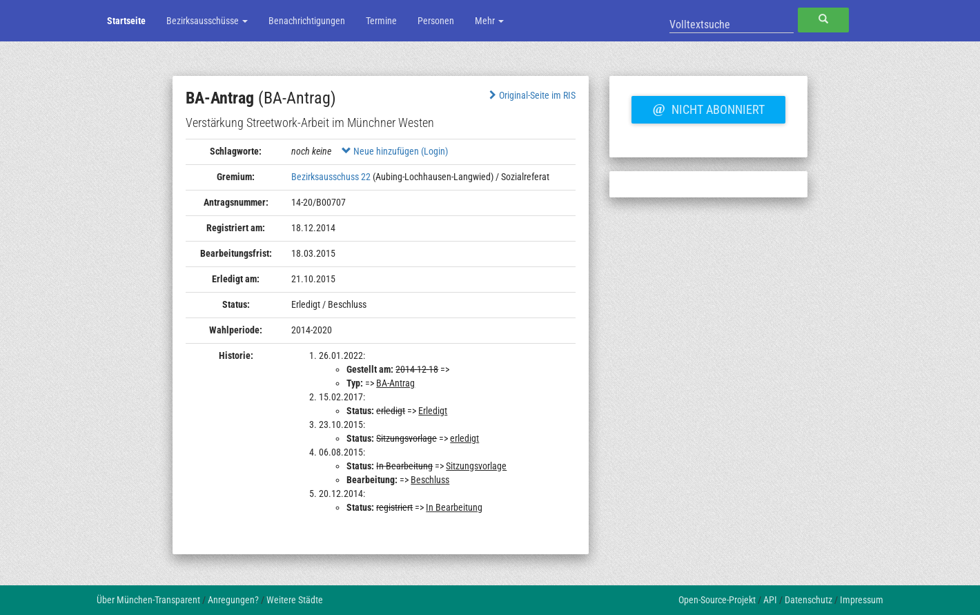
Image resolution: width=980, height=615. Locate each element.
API (770, 599)
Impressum (861, 599)
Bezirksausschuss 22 (331, 176)
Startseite (126, 20)
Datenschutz (808, 599)
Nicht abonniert (708, 108)
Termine (381, 20)
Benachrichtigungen (306, 20)
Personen (436, 20)
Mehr (489, 20)
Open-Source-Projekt (717, 599)
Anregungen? (233, 599)
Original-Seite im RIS (531, 95)
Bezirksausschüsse (207, 20)
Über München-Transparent (148, 599)
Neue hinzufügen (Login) (395, 151)
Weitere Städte (294, 599)
